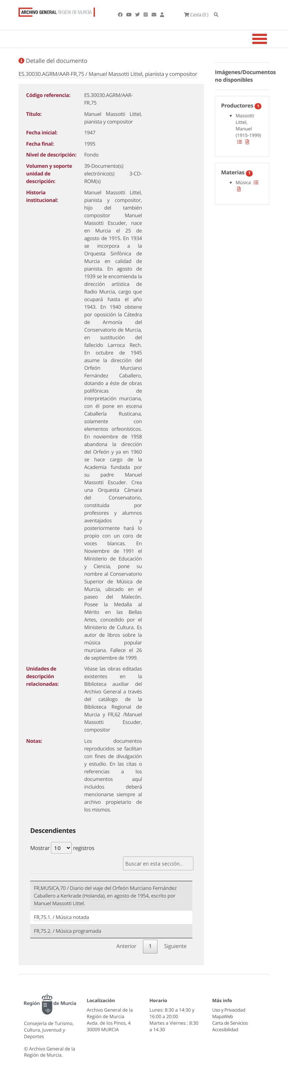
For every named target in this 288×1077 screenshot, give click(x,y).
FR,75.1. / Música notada (61, 917)
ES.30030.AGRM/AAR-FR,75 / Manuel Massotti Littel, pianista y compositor (108, 74)
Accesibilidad (225, 1029)
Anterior (126, 946)
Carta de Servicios (230, 1023)
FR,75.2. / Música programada (67, 931)
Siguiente (175, 946)
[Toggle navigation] (268, 39)
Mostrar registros (62, 848)
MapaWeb (222, 1016)
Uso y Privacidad (228, 1010)
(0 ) (196, 14)
